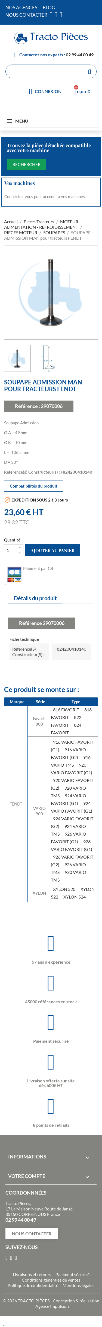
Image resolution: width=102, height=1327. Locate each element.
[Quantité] (10, 550)
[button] (31, 1233)
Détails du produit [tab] (35, 598)
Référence (30, 623)
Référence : (27, 406)
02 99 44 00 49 (80, 54)
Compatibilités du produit (33, 485)
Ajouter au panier (53, 550)
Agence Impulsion (52, 1306)
